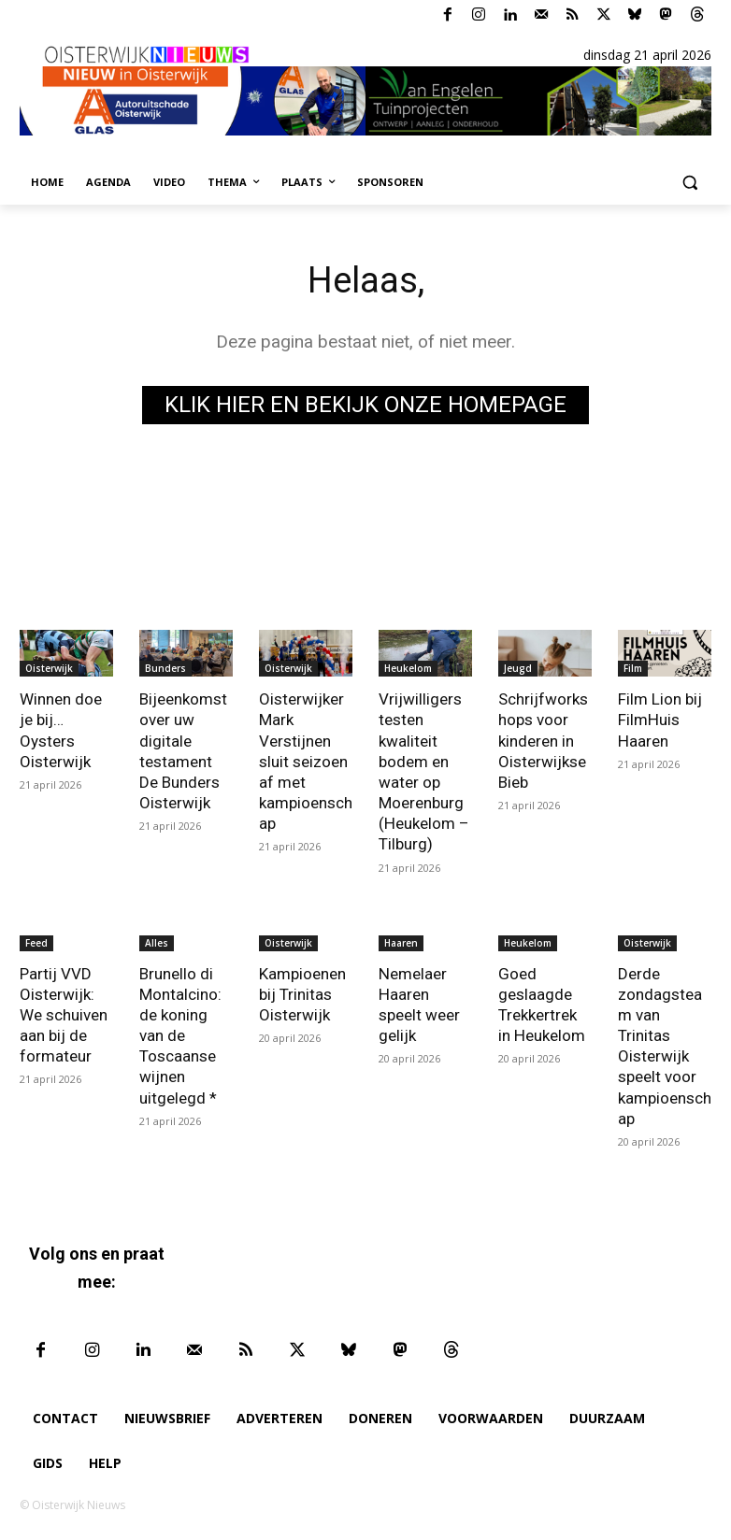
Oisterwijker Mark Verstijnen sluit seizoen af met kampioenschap (305, 761)
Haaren (401, 941)
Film (633, 668)
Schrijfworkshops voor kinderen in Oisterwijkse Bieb (543, 740)
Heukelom (408, 668)
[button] (689, 183)
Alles (156, 941)
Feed (36, 941)
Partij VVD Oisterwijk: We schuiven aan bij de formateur (64, 1013)
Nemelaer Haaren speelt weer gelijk (419, 1003)
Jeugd (518, 668)
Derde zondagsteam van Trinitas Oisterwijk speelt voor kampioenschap (664, 1045)
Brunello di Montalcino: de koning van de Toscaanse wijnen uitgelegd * (180, 1034)
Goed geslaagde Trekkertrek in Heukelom (541, 1003)
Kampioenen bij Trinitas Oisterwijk (302, 993)
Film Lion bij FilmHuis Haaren (660, 719)
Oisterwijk (49, 668)
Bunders (165, 668)
